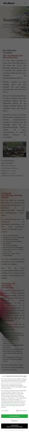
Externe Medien (22, 410)
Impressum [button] (22, 429)
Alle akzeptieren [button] (14, 415)
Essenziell (4, 410)
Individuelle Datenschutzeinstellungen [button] (14, 425)
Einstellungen (12, 405)
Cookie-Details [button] (7, 429)
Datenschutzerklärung (6, 403)
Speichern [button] (14, 420)
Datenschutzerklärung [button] (15, 429)
